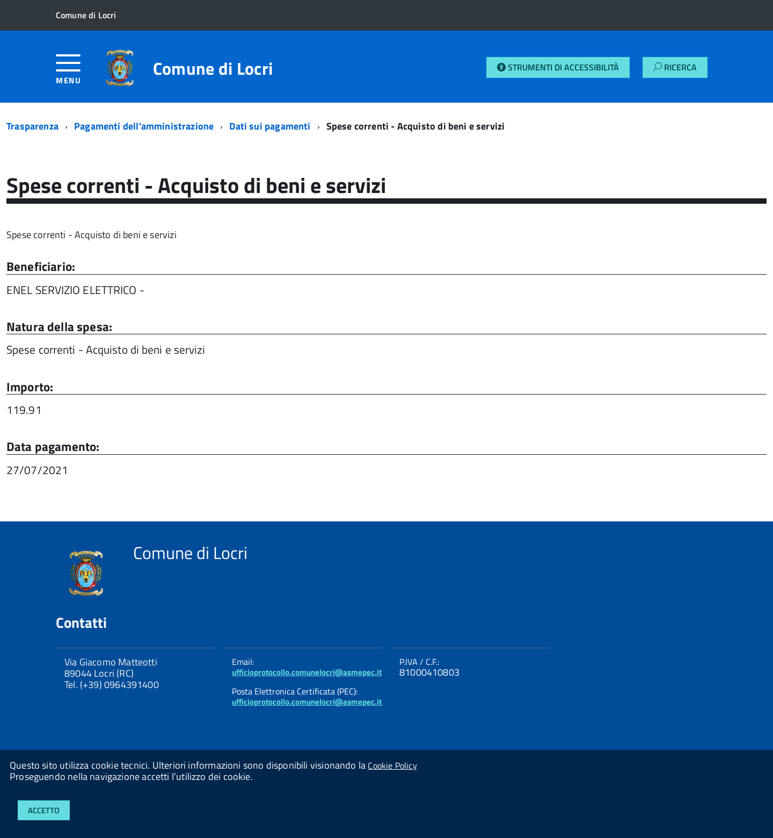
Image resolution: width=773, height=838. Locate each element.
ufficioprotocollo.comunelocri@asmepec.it (307, 672)
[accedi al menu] (76, 73)
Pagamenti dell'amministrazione (144, 126)
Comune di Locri (213, 68)
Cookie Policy (392, 765)
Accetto (44, 810)
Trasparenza (32, 126)
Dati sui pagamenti (269, 126)
